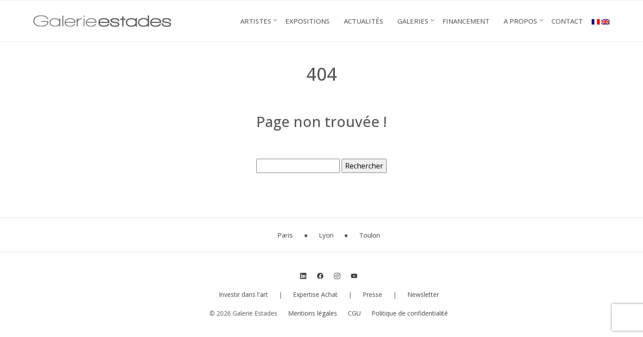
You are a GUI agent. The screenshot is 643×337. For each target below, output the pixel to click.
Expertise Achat (315, 294)
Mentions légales (312, 313)
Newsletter (423, 294)
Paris (285, 234)
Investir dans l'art (243, 294)
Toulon (369, 234)
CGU (354, 313)
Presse (372, 294)
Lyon (326, 234)
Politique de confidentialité (410, 313)
